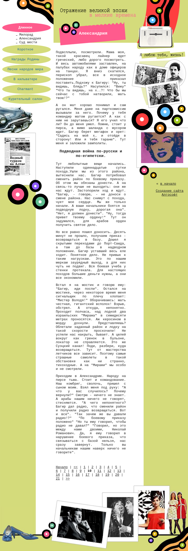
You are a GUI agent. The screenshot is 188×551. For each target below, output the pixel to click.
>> (68, 479)
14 (58, 475)
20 (117, 475)
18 (97, 475)
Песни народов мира (25, 69)
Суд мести (28, 42)
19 (107, 475)
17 (88, 475)
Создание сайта (169, 191)
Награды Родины (25, 59)
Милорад (26, 35)
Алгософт (169, 195)
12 (109, 471)
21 (58, 479)
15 (68, 475)
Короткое (25, 49)
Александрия (30, 38)
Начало (62, 467)
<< (76, 467)
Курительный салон (25, 99)
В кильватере (25, 79)
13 (119, 471)
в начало (168, 184)
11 (99, 471)
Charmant (25, 89)
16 (78, 475)
